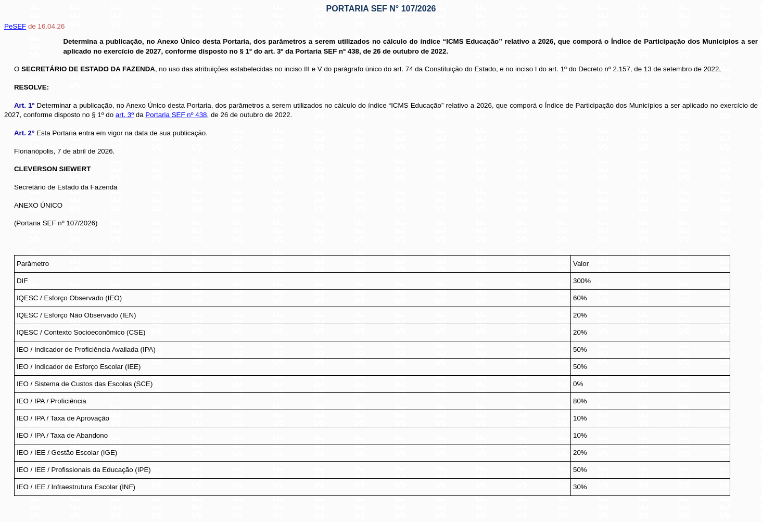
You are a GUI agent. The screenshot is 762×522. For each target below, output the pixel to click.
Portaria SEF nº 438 (176, 115)
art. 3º (125, 115)
